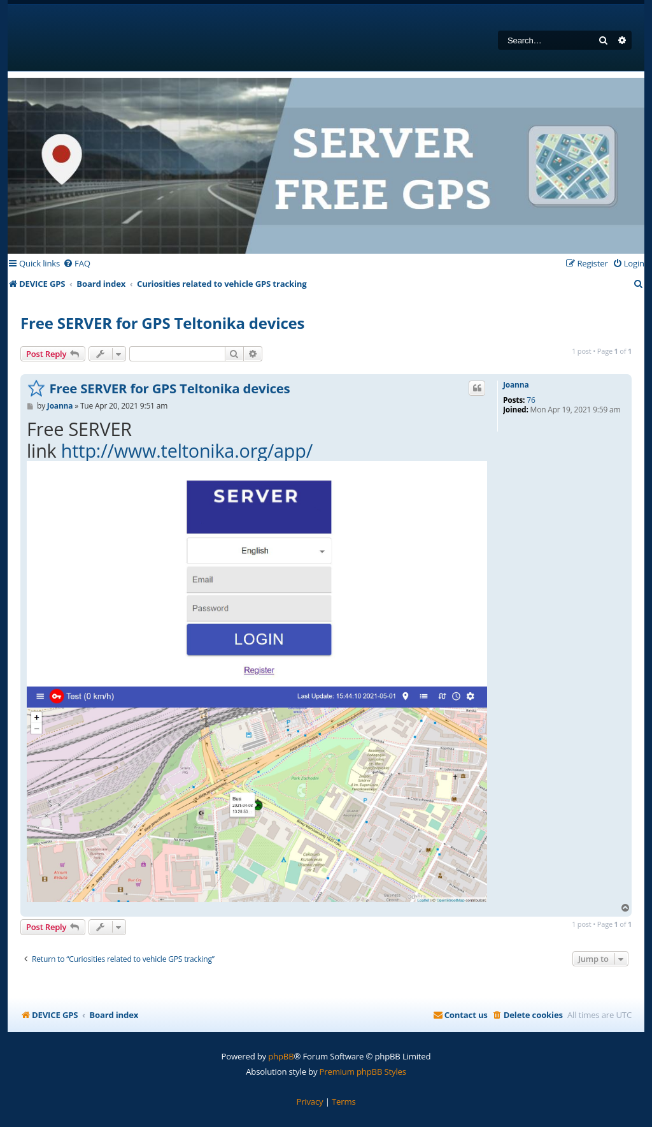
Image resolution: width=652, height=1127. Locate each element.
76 (531, 400)
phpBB (281, 1056)
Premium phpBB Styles (363, 1071)
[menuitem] (76, 263)
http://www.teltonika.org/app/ (187, 450)
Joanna (515, 385)
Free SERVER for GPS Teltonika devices (162, 322)
